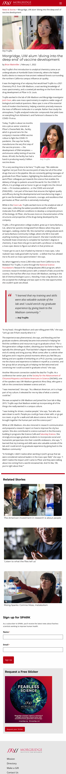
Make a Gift (13, 768)
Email (6, 644)
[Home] (16, 3)
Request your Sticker (15, 729)
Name (6, 632)
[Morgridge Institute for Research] (24, 755)
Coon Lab (17, 205)
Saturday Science (48, 434)
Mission (11, 758)
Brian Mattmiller (12, 64)
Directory (12, 763)
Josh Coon (6, 100)
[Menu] (60, 3)
